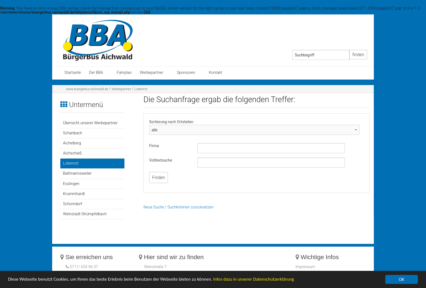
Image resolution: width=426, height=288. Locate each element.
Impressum (305, 267)
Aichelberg (72, 143)
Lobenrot (140, 89)
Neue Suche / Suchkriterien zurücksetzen (178, 207)
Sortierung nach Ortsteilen (171, 122)
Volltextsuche (160, 160)
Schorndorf (72, 204)
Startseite (72, 72)
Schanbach (72, 133)
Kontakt (215, 72)
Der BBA (96, 72)
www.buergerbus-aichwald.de (87, 89)
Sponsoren (186, 72)
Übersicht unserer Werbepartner (90, 123)
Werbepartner (151, 72)
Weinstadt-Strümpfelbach (85, 214)
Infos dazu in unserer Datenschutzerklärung (254, 280)
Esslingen (71, 183)
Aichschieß (72, 153)
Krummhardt (74, 194)
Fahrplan (124, 72)
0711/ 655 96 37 (83, 267)
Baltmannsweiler (77, 173)
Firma (154, 146)
